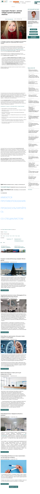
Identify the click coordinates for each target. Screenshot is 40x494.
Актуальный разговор (33, 9)
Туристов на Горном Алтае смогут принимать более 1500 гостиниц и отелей (33, 151)
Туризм (36, 149)
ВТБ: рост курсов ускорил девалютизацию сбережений (19, 247)
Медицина (13, 6)
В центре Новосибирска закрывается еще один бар (33, 70)
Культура (29, 162)
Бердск (19, 235)
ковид (16, 235)
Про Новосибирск (33, 34)
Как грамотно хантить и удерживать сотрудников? (6, 247)
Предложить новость (18, 239)
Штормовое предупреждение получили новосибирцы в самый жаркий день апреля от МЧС (33, 117)
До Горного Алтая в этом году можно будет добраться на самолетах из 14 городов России (33, 184)
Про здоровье (33, 29)
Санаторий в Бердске (5, 187)
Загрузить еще (13, 486)
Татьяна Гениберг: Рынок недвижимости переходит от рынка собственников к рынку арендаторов (33, 22)
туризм (4, 235)
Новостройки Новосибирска (33, 37)
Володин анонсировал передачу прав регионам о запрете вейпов (33, 145)
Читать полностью (4, 290)
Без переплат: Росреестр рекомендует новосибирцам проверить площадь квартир (33, 101)
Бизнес (29, 74)
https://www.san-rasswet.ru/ (7, 229)
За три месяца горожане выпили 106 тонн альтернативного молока (33, 82)
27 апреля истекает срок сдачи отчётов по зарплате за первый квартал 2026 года (33, 76)
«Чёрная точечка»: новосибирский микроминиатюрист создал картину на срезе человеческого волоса (33, 165)
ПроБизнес (32, 74)
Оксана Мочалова (6, 416)
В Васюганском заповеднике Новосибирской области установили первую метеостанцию (33, 138)
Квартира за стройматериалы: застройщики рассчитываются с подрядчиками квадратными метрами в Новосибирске (33, 109)
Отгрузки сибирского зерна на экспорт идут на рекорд (33, 172)
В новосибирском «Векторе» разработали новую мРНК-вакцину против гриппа (33, 131)
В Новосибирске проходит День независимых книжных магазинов (33, 157)
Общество (30, 94)
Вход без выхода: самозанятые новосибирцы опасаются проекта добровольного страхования (33, 89)
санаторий (7, 235)
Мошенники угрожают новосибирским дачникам (33, 96)
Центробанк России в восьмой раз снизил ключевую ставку (32, 177)
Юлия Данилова (10, 19)
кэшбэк (13, 235)
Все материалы (30, 189)
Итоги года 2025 (33, 31)
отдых (11, 235)
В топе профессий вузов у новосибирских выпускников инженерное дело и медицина (33, 125)
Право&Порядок (34, 94)
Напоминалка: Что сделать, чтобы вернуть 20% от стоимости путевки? (12, 106)
